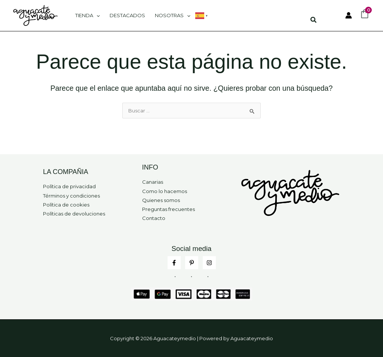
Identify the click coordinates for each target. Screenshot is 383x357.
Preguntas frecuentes (168, 209)
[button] (313, 21)
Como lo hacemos (164, 191)
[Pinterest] (191, 262)
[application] (96, 15)
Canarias (152, 182)
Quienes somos (161, 200)
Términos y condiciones (71, 196)
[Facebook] (174, 262)
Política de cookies (66, 205)
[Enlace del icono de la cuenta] (348, 15)
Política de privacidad (69, 186)
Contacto (153, 218)
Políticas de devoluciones (74, 214)
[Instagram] (209, 262)
